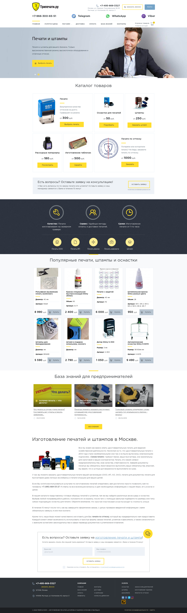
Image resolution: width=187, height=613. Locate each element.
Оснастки (125, 587)
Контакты (121, 24)
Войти (149, 7)
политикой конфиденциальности (112, 567)
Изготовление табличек (143, 590)
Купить (56, 312)
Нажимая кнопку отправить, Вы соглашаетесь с (95, 567)
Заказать (130, 164)
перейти (78, 165)
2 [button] (38, 74)
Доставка (80, 24)
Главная (36, 24)
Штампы (125, 590)
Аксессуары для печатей (144, 587)
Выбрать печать (45, 63)
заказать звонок (134, 7)
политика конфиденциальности (139, 189)
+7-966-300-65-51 (44, 16)
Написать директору (101, 595)
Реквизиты (81, 595)
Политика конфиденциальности (136, 610)
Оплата (92, 24)
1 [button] (35, 74)
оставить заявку (139, 184)
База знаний (106, 24)
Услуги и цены (51, 24)
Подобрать (109, 125)
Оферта (152, 610)
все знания (93, 426)
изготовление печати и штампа (118, 537)
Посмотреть (47, 165)
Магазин (66, 24)
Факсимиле (126, 592)
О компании (98, 592)
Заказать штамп (139, 125)
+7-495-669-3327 (110, 6)
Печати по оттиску (142, 592)
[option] (93, 52)
